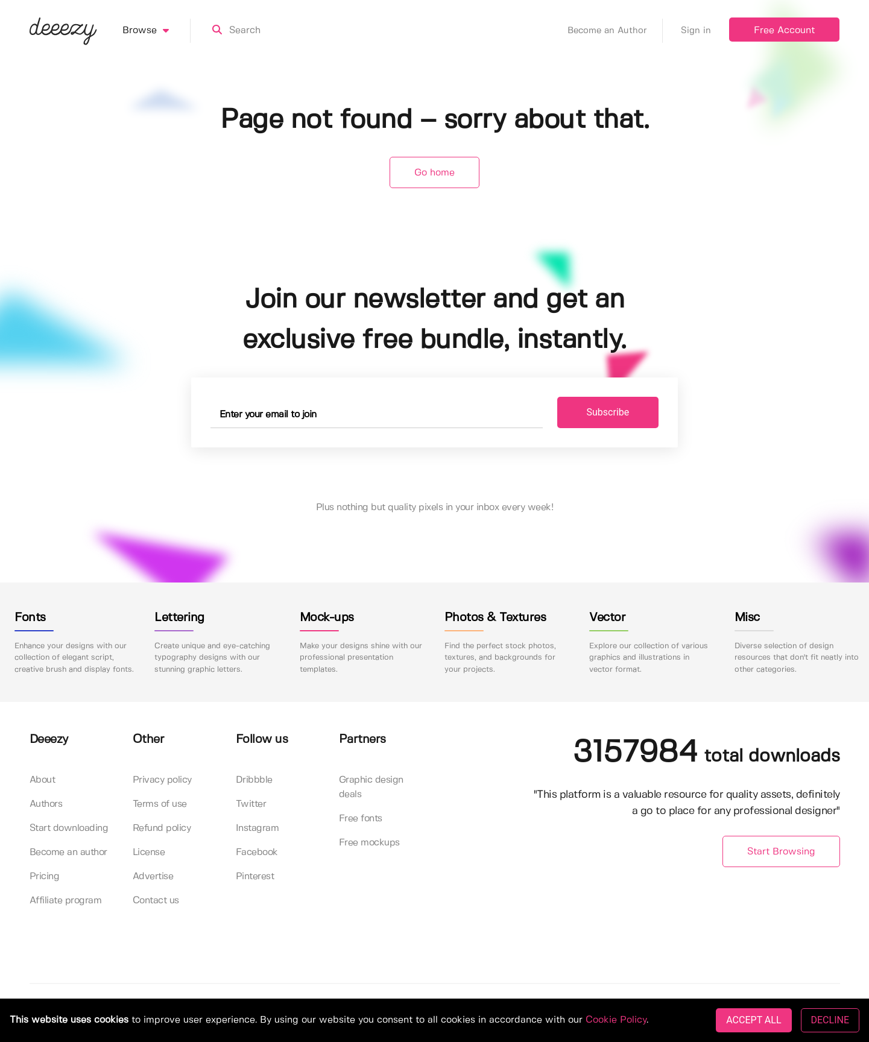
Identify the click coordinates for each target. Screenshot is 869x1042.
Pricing (45, 876)
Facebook (257, 852)
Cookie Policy (616, 1020)
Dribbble (254, 780)
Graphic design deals (371, 787)
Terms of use (160, 804)
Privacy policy (162, 780)
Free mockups (369, 842)
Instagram (257, 828)
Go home (434, 172)
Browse (156, 31)
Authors (46, 804)
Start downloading (69, 828)
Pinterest (255, 876)
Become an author (68, 852)
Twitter (251, 804)
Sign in (696, 31)
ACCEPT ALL (753, 1020)
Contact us (156, 900)
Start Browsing (781, 851)
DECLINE (830, 1020)
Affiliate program (66, 900)
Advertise (153, 876)
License (149, 852)
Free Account (784, 30)
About (42, 780)
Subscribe (608, 412)
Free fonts (360, 818)
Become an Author (615, 30)
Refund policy (162, 828)
